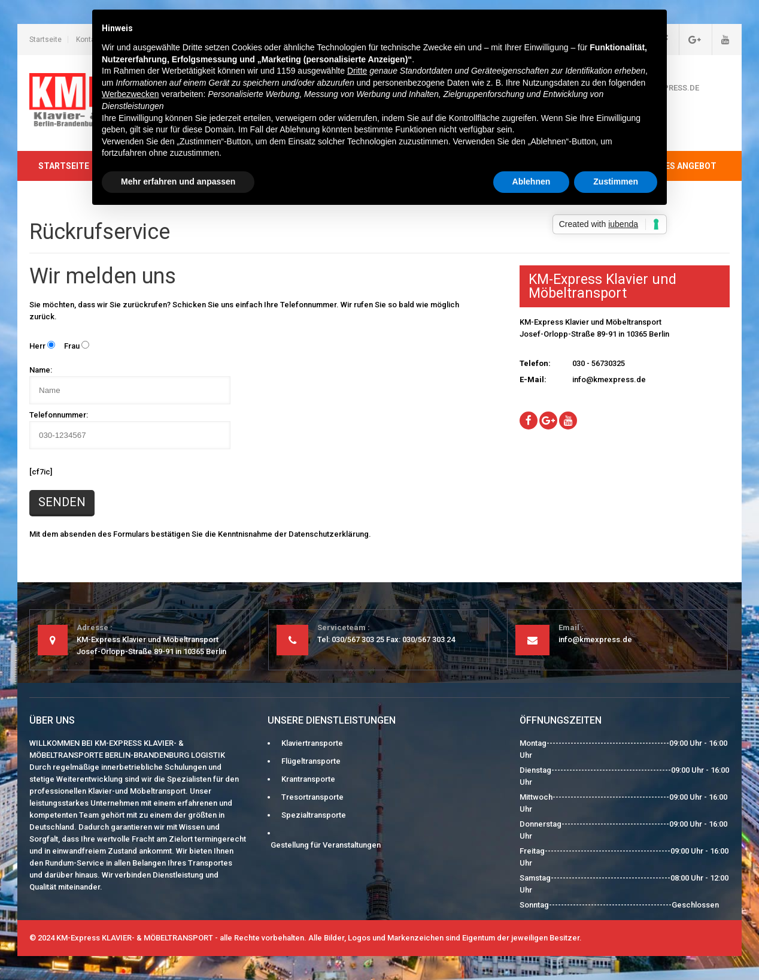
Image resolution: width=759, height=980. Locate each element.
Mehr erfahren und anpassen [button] (178, 181)
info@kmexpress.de (609, 379)
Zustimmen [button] (615, 181)
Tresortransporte (312, 797)
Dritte (357, 70)
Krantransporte (308, 779)
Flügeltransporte (311, 761)
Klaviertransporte (312, 743)
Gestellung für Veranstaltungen (326, 844)
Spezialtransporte (313, 814)
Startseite (45, 39)
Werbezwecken (130, 94)
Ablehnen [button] (531, 181)
